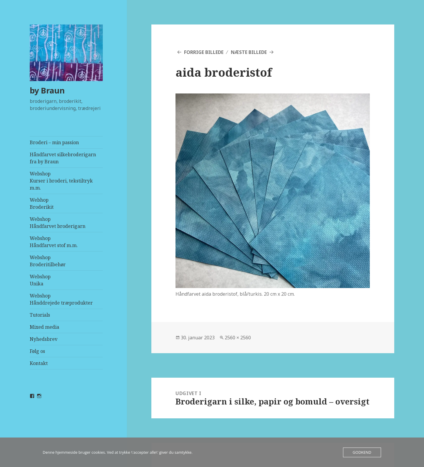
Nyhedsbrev (43, 339)
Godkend (362, 452)
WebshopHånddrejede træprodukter (61, 299)
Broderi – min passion (54, 142)
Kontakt (39, 363)
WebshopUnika (40, 280)
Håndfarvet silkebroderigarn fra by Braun (63, 158)
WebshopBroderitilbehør (48, 261)
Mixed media (44, 327)
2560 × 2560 (238, 337)
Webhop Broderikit (42, 203)
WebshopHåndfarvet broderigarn (57, 222)
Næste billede (249, 52)
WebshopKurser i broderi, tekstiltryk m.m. (61, 180)
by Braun (47, 90)
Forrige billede (203, 52)
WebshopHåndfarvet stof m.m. (54, 242)
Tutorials (40, 315)
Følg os (37, 351)
